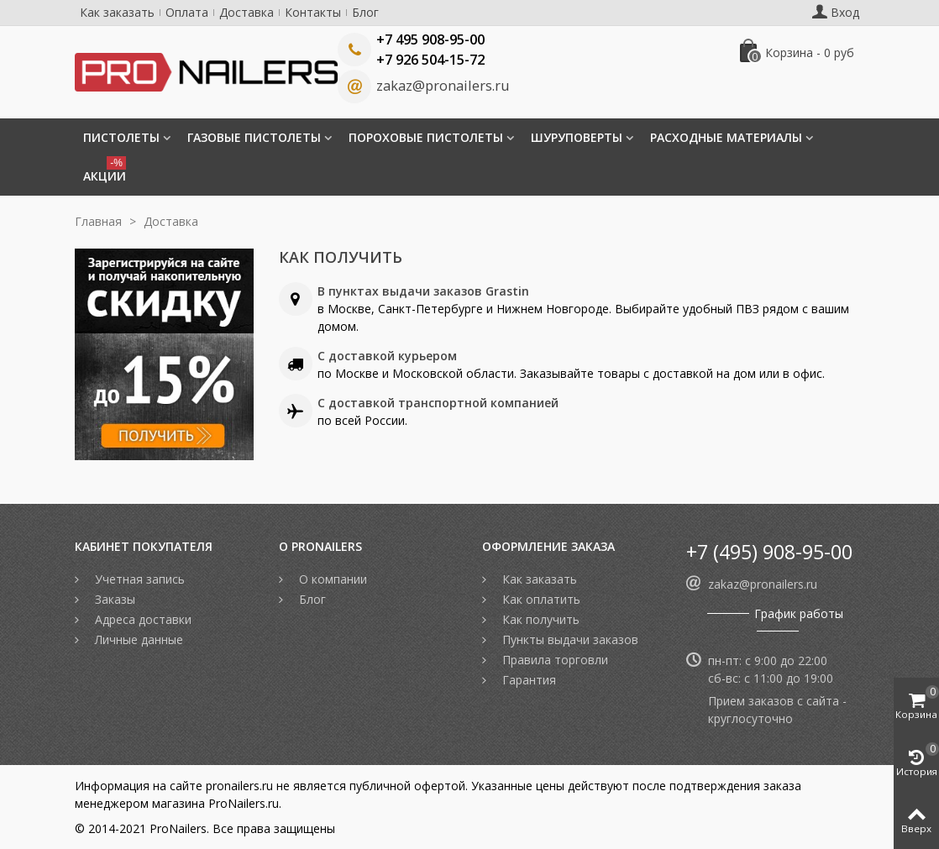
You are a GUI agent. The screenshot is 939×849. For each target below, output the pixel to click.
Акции (104, 170)
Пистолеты (121, 137)
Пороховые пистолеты (426, 137)
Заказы (113, 599)
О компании (331, 579)
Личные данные (137, 639)
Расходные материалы (726, 137)
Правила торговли (553, 660)
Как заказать (117, 12)
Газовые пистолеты (254, 137)
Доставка (246, 12)
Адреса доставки (141, 619)
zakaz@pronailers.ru (442, 85)
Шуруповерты (576, 137)
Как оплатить (539, 599)
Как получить (539, 619)
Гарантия (527, 680)
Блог (365, 12)
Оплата (186, 12)
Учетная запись (138, 579)
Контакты (313, 12)
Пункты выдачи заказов (568, 639)
